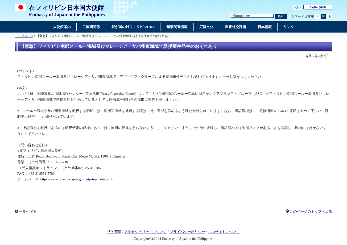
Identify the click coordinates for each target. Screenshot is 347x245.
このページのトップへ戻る (311, 211)
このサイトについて (224, 232)
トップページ (24, 36)
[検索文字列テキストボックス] (252, 16)
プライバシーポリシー (187, 232)
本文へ (297, 7)
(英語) (318, 7)
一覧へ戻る (28, 211)
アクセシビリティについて (145, 232)
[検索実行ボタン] (281, 16)
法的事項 (114, 232)
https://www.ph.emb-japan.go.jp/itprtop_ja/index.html (78, 179)
